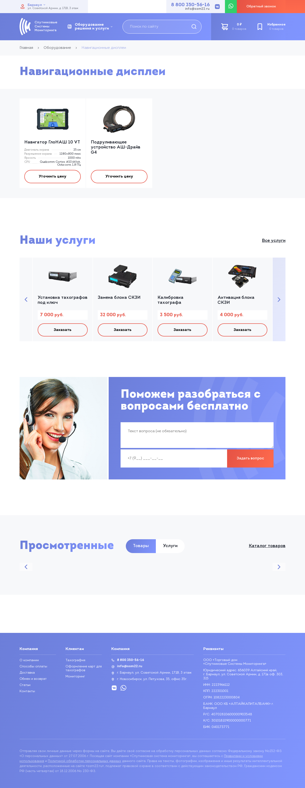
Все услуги (273, 241)
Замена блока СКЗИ (119, 298)
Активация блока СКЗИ (236, 301)
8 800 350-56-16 (190, 5)
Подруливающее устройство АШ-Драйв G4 (115, 147)
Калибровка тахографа (170, 301)
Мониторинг (75, 676)
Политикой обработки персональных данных (84, 761)
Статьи (25, 685)
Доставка (27, 673)
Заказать (62, 331)
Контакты (27, 691)
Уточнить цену (52, 177)
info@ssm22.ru (197, 9)
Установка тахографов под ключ (62, 301)
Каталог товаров (267, 548)
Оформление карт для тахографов (84, 668)
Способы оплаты (34, 666)
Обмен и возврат (33, 679)
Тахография (75, 660)
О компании (29, 660)
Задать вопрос (250, 461)
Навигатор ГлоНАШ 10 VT (52, 142)
